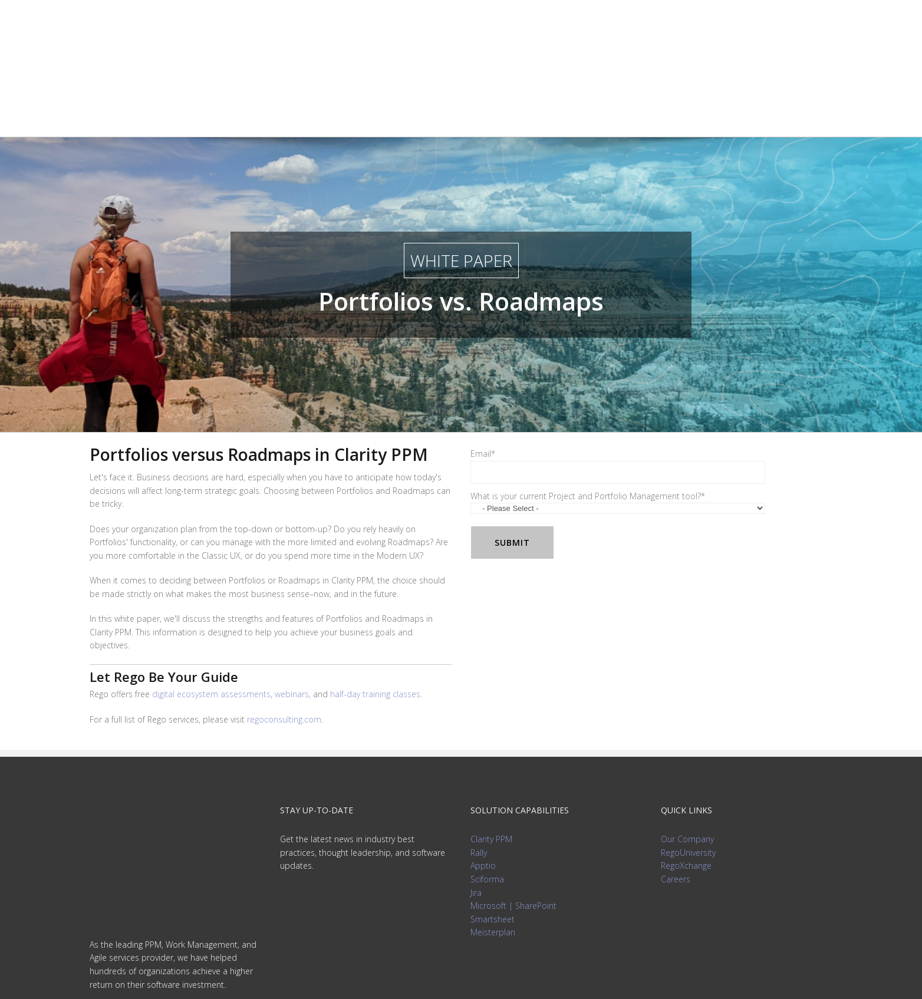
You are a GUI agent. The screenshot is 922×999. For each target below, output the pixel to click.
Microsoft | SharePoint (513, 809)
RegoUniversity (688, 755)
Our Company (687, 742)
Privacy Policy (461, 975)
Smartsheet (492, 822)
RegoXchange (686, 768)
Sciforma (487, 782)
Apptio (483, 768)
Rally (478, 755)
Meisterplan (492, 835)
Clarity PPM (491, 742)
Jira (476, 796)
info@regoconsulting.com (138, 852)
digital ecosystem (211, 597)
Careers (675, 782)
